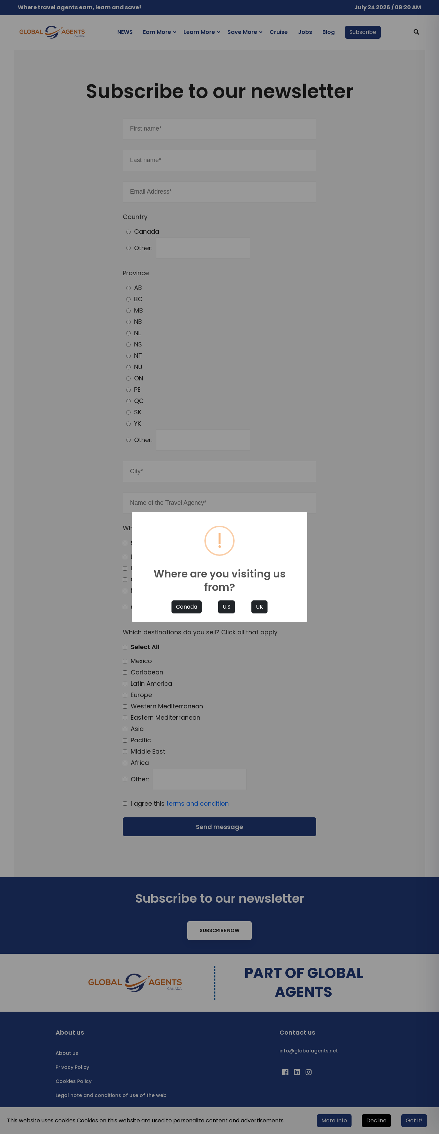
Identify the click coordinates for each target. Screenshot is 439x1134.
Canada (186, 607)
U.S (226, 607)
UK (259, 607)
